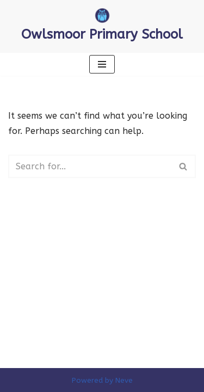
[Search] (89, 166)
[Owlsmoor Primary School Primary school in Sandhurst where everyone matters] (102, 26)
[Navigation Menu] (102, 64)
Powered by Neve (102, 380)
